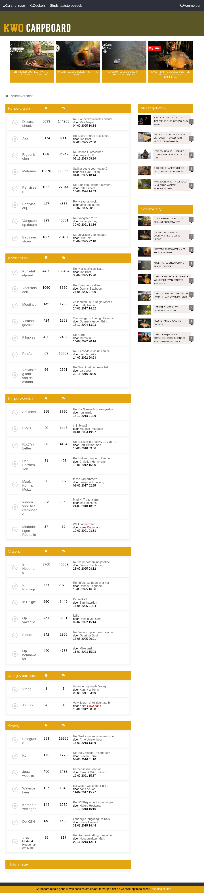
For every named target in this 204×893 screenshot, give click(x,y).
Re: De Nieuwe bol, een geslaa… (94, 409)
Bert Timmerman (90, 445)
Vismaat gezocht (28, 323)
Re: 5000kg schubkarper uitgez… (94, 802)
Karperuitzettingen (29, 807)
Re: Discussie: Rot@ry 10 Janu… (94, 441)
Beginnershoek (29, 239)
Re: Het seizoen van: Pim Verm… (94, 458)
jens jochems (88, 502)
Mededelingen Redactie (29, 531)
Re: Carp (79, 334)
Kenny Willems (89, 689)
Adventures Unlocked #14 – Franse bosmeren (124, 73)
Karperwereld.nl (21, 399)
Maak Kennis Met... (27, 485)
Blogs (26, 428)
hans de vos (87, 789)
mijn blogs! (80, 425)
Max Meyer (87, 122)
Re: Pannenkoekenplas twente (92, 119)
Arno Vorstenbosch (92, 739)
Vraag (26, 689)
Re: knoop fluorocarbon (88, 152)
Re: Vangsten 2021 (85, 218)
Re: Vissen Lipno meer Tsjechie (93, 632)
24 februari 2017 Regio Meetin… (94, 302)
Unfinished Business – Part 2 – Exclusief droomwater (32, 73)
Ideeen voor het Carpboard (29, 508)
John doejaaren (90, 204)
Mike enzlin (87, 648)
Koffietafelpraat (28, 273)
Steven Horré (88, 756)
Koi (24, 755)
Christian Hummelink (93, 461)
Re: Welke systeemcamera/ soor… (95, 736)
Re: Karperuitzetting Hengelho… (94, 835)
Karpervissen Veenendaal (89, 234)
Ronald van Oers (90, 618)
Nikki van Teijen (90, 171)
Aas (25, 138)
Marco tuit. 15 (88, 338)
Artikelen (29, 412)
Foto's (27, 354)
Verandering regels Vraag (89, 686)
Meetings (29, 304)
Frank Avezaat (89, 822)
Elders (27, 635)
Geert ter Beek (89, 635)
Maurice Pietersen (91, 428)
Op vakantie (28, 620)
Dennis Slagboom (91, 288)
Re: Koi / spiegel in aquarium (91, 752)
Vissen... (14, 551)
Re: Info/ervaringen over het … (93, 582)
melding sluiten (161, 888)
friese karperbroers (85, 479)
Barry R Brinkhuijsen (93, 772)
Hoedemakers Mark (29, 846)
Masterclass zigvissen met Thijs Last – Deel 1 (78, 73)
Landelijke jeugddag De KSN (91, 819)
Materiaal (29, 171)
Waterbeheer (28, 790)
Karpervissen (19, 108)
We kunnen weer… (85, 524)
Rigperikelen (28, 156)
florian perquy (88, 221)
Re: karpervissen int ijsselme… (93, 562)
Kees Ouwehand (90, 527)
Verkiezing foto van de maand (29, 376)
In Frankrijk (29, 587)
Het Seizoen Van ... (28, 465)
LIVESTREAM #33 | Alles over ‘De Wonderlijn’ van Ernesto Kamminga (170, 74)
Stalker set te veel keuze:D (90, 168)
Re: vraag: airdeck (85, 201)
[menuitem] (190, 5)
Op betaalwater (29, 655)
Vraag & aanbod (21, 676)
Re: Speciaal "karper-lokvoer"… (93, 184)
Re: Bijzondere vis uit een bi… (92, 351)
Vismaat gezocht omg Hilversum (94, 318)
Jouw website (28, 774)
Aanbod (28, 705)
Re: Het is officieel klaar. (88, 268)
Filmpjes (28, 337)
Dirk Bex (85, 238)
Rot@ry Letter (28, 446)
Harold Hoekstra (90, 805)
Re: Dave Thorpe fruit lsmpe (91, 135)
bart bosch (86, 370)
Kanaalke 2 (80, 599)
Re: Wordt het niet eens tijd (90, 367)
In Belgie (29, 602)
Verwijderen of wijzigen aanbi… (93, 702)
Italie (76, 615)
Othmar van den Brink (94, 321)
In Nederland (29, 568)
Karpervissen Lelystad (87, 769)
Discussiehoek (28, 124)
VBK (25, 838)
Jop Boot (85, 139)
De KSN (28, 821)
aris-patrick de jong (92, 482)
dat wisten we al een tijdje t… (92, 785)
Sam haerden (88, 602)
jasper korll (87, 155)
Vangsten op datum (29, 223)
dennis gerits (88, 354)
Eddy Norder (88, 305)
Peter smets (87, 188)
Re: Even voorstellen (86, 285)
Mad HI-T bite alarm (86, 499)
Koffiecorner (18, 258)
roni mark (86, 412)
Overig (14, 726)
